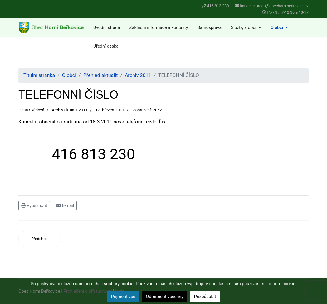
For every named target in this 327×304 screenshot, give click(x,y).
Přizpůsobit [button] (205, 296)
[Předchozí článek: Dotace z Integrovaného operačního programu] (39, 239)
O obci (277, 27)
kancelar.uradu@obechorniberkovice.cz (274, 5)
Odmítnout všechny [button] (164, 296)
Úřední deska (106, 46)
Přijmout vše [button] (123, 296)
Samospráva (209, 27)
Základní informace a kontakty (158, 27)
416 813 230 (218, 5)
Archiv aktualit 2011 (70, 110)
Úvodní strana (106, 27)
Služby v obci (243, 27)
